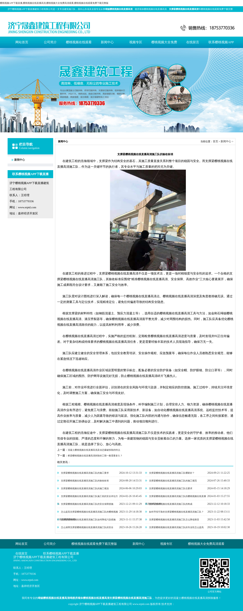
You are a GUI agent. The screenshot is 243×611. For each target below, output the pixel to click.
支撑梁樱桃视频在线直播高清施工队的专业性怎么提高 (176, 527)
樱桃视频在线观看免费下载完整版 (79, 44)
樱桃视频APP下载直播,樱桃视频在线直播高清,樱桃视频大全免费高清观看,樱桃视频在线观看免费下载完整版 (54, 3)
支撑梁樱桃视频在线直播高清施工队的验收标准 (85, 480)
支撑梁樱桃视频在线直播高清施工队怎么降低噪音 (174, 519)
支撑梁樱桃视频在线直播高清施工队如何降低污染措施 (88, 519)
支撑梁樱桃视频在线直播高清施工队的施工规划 (85, 488)
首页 (215, 141)
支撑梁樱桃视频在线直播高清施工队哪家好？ (172, 473)
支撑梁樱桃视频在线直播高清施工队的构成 (170, 504)
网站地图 (222, 14)
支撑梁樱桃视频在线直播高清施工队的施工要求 (85, 473)
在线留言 (192, 42)
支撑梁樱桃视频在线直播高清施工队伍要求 (170, 488)
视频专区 (135, 42)
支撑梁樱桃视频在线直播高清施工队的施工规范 (173, 480)
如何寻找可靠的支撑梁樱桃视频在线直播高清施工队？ (176, 511)
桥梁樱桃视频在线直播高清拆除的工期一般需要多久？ (95, 455)
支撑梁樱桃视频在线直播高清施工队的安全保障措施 (87, 504)
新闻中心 (107, 42)
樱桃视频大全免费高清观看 (164, 44)
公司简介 (50, 42)
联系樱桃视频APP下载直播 (221, 44)
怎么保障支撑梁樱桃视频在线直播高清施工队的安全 (87, 527)
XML (231, 14)
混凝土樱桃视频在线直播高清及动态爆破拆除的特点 (94, 450)
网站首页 (21, 42)
